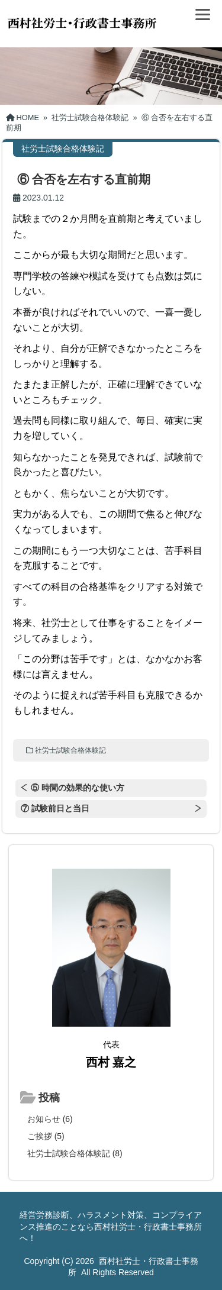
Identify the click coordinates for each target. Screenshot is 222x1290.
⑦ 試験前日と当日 (55, 808)
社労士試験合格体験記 (70, 750)
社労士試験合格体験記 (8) (75, 1153)
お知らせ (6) (50, 1119)
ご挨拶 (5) (46, 1136)
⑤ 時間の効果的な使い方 (77, 787)
